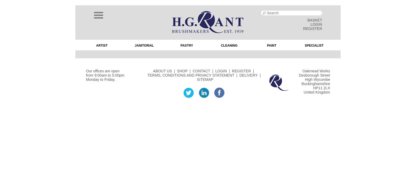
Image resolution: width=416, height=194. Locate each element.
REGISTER (312, 29)
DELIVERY (248, 75)
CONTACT (201, 71)
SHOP (182, 71)
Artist (101, 45)
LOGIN (316, 24)
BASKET (314, 20)
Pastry (186, 45)
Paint (271, 45)
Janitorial (144, 45)
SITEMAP (205, 79)
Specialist (314, 45)
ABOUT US (162, 71)
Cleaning (229, 45)
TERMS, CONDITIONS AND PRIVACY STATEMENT (190, 75)
